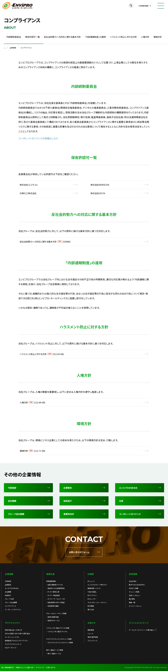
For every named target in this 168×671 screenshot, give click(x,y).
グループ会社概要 (11, 602)
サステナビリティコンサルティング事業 (60, 642)
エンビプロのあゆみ (12, 588)
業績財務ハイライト (94, 588)
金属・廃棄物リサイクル (55, 585)
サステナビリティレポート (13, 644)
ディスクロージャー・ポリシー (97, 602)
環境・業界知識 (93, 637)
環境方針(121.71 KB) (32, 450)
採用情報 (133, 574)
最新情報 (91, 630)
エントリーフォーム (135, 606)
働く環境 (132, 599)
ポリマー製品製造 (54, 595)
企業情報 (9, 574)
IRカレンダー (92, 599)
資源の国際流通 (53, 617)
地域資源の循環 (53, 606)
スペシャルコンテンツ (139, 622)
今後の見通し (92, 592)
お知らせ (91, 622)
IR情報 (91, 574)
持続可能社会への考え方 (13, 630)
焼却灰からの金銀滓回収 (56, 588)
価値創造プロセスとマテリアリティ (16, 640)
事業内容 (50, 574)
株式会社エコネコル (29, 184)
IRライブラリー (92, 595)
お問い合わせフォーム (79, 552)
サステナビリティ (12, 622)
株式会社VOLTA (98, 193)
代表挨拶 (8, 581)
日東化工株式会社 (28, 193)
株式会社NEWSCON (100, 184)
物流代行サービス (54, 620)
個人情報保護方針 (7, 667)
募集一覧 (132, 602)
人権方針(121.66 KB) (32, 402)
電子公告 (91, 609)
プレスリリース (92, 640)
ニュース (90, 633)
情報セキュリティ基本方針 (25, 667)
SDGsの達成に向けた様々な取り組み (17, 633)
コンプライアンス (10, 606)
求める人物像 (133, 588)
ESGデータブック (10, 647)
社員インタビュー (135, 595)
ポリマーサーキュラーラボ (56, 599)
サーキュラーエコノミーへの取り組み (141, 630)
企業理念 (8, 585)
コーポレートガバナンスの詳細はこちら (38, 138)
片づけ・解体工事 (53, 592)
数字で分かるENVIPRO (137, 585)
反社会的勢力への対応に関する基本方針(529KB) (45, 241)
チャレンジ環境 (134, 592)
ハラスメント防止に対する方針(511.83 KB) (42, 354)
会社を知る (132, 581)
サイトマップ (40, 667)
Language (143, 6)
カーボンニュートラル (12, 637)
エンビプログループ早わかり (97, 585)
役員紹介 (8, 595)
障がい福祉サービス (54, 653)
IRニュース (91, 581)
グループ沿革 (9, 599)
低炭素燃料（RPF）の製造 (56, 602)
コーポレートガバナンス (13, 609)
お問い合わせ (51, 667)
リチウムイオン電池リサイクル (57, 631)
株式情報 (91, 606)
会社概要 (8, 592)
